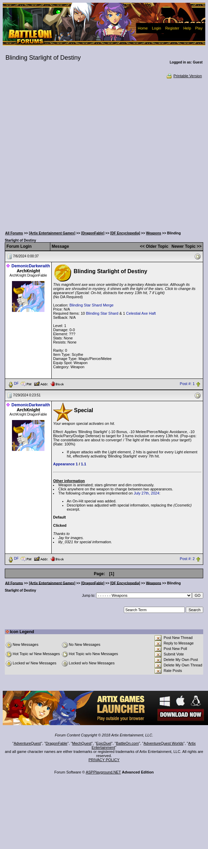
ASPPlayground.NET (103, 772)
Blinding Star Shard (102, 313)
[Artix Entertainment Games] (52, 233)
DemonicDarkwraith (30, 266)
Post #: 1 (187, 384)
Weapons (153, 233)
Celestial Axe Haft (141, 313)
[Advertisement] (72, 152)
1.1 (83, 464)
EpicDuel (103, 743)
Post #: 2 (187, 559)
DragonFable (56, 743)
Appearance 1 (65, 464)
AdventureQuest (27, 743)
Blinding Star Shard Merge (91, 305)
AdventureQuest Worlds (164, 743)
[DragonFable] (92, 233)
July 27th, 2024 (146, 493)
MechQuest (81, 743)
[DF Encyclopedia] (125, 233)
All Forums (14, 233)
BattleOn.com (127, 743)
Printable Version (184, 76)
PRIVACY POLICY (104, 760)
